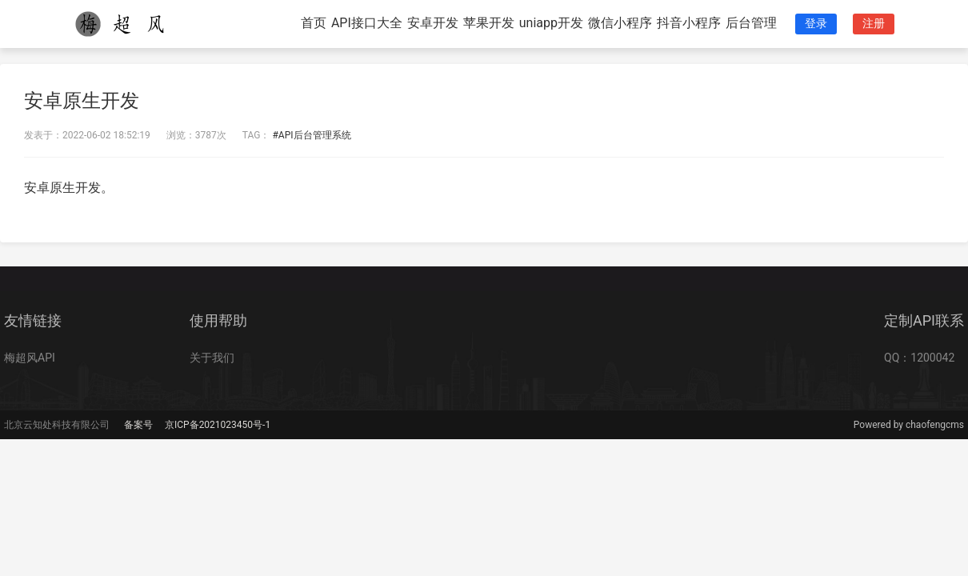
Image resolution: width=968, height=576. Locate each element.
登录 (816, 23)
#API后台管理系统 (311, 135)
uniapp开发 (551, 22)
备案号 (138, 424)
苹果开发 (488, 22)
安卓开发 (432, 22)
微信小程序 (620, 22)
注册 (873, 23)
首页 (313, 22)
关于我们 (212, 357)
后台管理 (751, 22)
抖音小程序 (689, 22)
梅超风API (29, 357)
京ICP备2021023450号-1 (217, 424)
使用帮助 (218, 320)
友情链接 (33, 320)
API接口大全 (366, 22)
